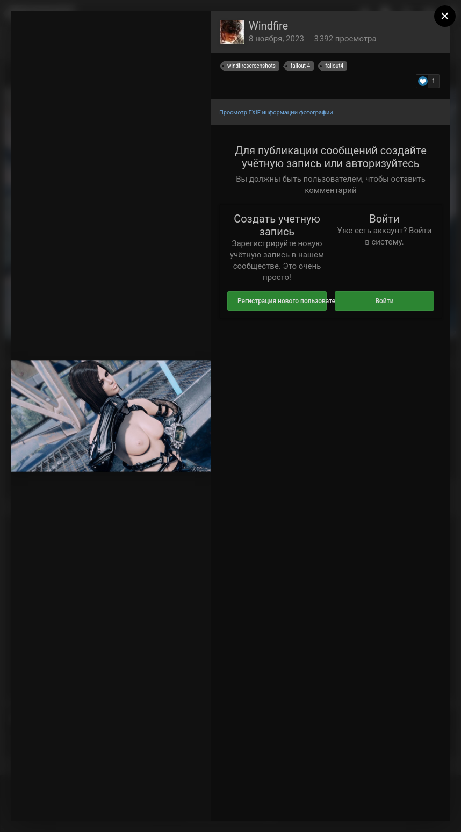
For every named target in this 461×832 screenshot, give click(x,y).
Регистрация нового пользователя (282, 301)
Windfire (268, 25)
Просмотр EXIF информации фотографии (276, 112)
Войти (384, 301)
